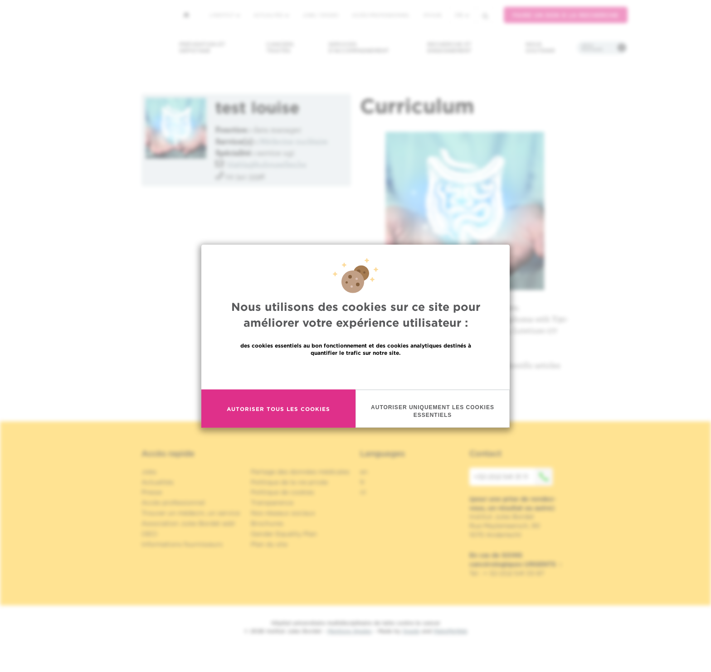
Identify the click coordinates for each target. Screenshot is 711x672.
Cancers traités (280, 47)
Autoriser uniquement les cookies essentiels (432, 411)
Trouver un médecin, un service (190, 513)
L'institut (224, 15)
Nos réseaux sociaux (283, 513)
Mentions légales (349, 631)
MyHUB (432, 15)
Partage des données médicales (300, 471)
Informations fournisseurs (182, 544)
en (364, 471)
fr (462, 15)
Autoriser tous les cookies (278, 408)
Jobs (148, 471)
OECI (149, 533)
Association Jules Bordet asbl (188, 523)
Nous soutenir (540, 47)
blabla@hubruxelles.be (267, 164)
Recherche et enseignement (449, 47)
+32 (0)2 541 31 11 (513, 477)
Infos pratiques (592, 47)
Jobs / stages (320, 15)
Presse (151, 492)
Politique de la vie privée (289, 482)
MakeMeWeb (450, 631)
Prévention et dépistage (202, 47)
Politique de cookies (282, 492)
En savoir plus (356, 372)
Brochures (267, 523)
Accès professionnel (381, 15)
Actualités (271, 15)
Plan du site (269, 544)
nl (363, 492)
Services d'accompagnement (358, 47)
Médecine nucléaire (293, 141)
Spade (411, 631)
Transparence (272, 502)
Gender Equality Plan (284, 533)
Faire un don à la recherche (565, 15)
